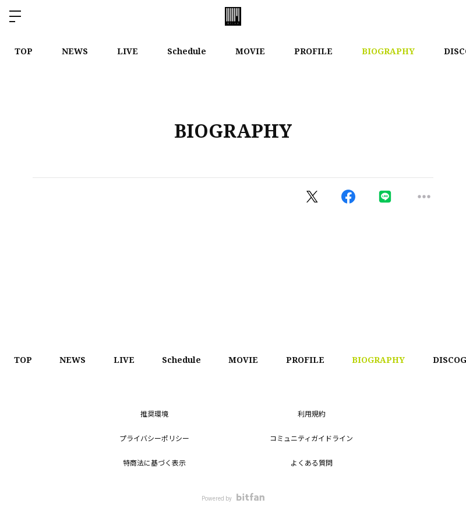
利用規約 (312, 414)
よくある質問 (312, 463)
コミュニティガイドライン (311, 439)
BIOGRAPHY (388, 51)
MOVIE (250, 51)
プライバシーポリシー (154, 439)
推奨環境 (154, 414)
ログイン (447, 16)
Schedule (186, 51)
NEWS (75, 51)
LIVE (127, 51)
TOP (24, 51)
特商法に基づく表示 (154, 463)
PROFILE (313, 51)
